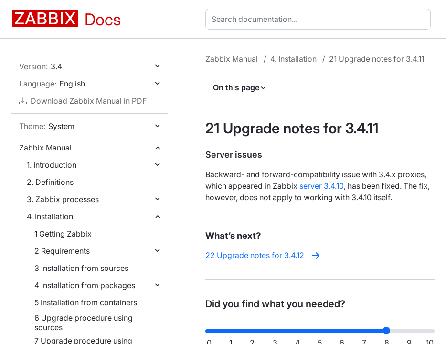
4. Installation (50, 216)
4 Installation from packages (84, 285)
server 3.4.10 (321, 186)
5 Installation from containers (85, 302)
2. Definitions (50, 182)
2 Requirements (62, 251)
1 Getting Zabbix (63, 233)
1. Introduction (51, 165)
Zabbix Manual (45, 147)
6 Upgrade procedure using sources (83, 322)
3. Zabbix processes (63, 199)
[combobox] (320, 19)
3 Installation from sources (81, 268)
